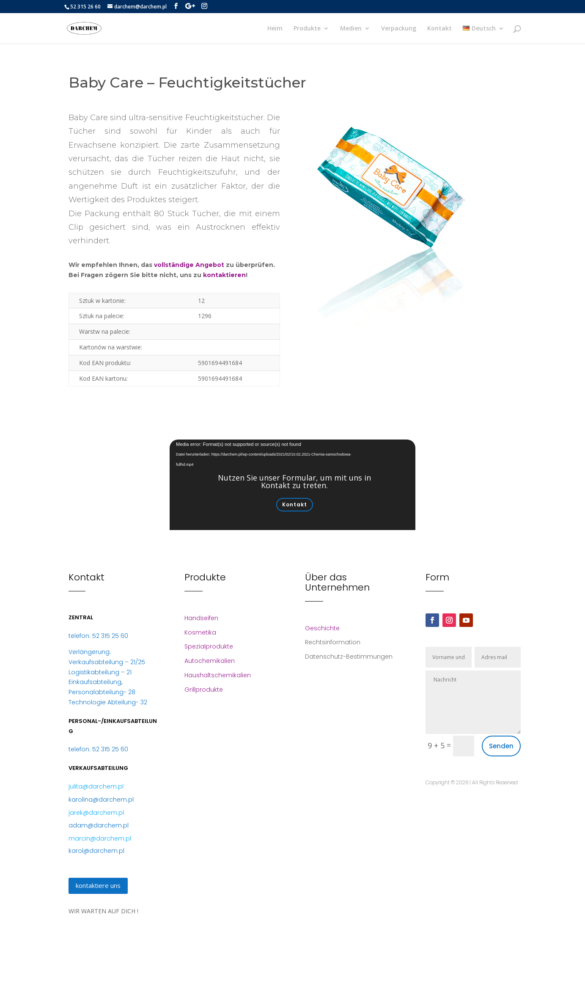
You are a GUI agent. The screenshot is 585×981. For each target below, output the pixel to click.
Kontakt (439, 28)
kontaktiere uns (98, 885)
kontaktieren (224, 275)
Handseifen (201, 618)
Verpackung (398, 28)
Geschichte (322, 628)
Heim (275, 28)
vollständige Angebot (189, 265)
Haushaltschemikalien (217, 675)
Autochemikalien (209, 661)
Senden (501, 746)
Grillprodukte (203, 689)
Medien (351, 28)
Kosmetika (200, 632)
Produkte (307, 28)
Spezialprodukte (208, 646)
